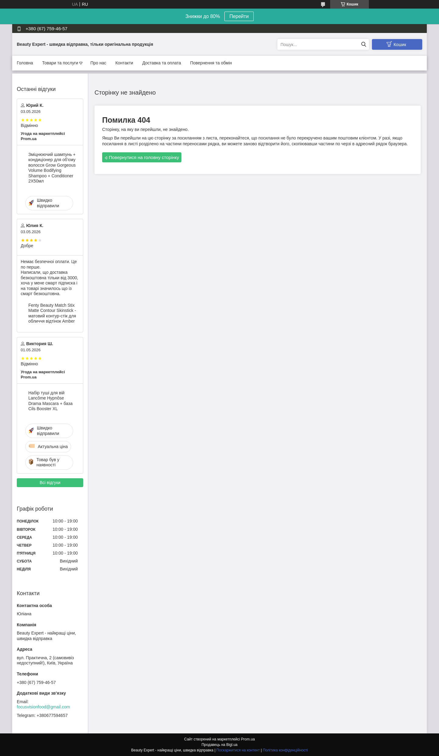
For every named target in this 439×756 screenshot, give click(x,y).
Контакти (124, 62)
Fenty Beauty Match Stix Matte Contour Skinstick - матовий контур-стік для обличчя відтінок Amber (52, 313)
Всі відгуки (50, 482)
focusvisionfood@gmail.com (43, 706)
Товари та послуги (60, 62)
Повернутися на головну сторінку (144, 157)
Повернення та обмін (211, 62)
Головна (25, 62)
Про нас (98, 62)
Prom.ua (248, 739)
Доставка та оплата (161, 62)
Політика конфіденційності (285, 750)
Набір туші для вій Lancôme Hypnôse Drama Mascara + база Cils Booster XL (50, 400)
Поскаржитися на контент (238, 750)
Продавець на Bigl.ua (219, 745)
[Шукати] (363, 44)
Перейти (238, 16)
